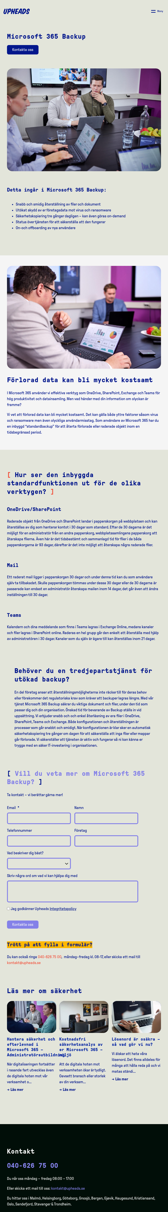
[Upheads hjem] (17, 11)
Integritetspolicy (63, 909)
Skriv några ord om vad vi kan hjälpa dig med (42, 876)
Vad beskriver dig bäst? (25, 853)
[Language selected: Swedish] (150, 1208)
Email (13, 808)
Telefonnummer (19, 830)
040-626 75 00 (49, 957)
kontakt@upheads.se (24, 963)
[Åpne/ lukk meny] (157, 11)
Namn (79, 808)
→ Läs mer (15, 1089)
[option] (144, 1208)
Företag (80, 830)
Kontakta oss (22, 49)
